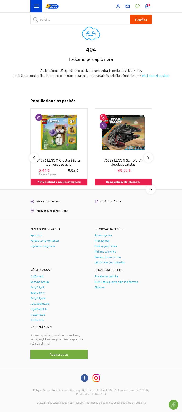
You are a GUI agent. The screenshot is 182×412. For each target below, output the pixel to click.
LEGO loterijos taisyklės (110, 262)
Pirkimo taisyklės (105, 251)
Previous (34, 158)
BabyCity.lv (37, 292)
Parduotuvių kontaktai (44, 240)
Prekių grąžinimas (106, 246)
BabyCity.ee (38, 298)
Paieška (141, 20)
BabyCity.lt (37, 287)
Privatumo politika (106, 276)
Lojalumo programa (42, 246)
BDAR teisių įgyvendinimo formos (116, 281)
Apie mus (36, 235)
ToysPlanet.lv (38, 309)
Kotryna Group (39, 281)
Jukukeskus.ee (39, 303)
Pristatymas (102, 240)
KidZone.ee (37, 314)
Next (148, 158)
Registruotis (58, 354)
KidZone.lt (37, 276)
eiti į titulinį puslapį (155, 75)
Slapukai (100, 287)
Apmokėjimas (103, 235)
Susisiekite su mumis (108, 257)
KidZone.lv (37, 320)
